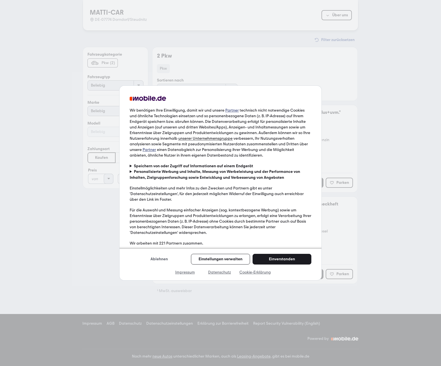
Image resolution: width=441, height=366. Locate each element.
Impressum (185, 272)
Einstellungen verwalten (220, 259)
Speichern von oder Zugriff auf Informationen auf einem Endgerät (193, 166)
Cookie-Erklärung (255, 272)
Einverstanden (282, 259)
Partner (232, 110)
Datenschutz (219, 272)
